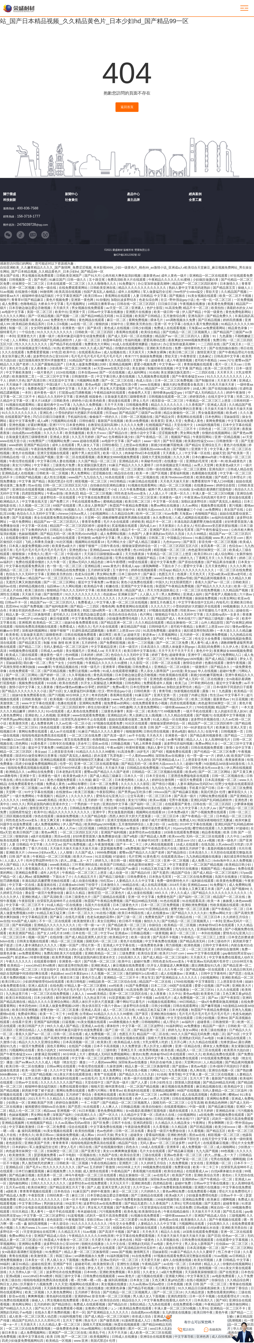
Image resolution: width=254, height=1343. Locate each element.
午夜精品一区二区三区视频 (52, 856)
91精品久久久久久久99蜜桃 (96, 752)
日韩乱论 (57, 530)
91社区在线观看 (137, 723)
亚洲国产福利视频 (114, 832)
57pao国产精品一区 (175, 768)
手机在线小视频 (136, 1070)
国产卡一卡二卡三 (129, 844)
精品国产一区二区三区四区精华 (195, 284)
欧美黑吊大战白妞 (237, 1050)
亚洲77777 (56, 425)
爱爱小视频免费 (145, 364)
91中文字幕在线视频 (39, 792)
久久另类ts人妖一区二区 (26, 1272)
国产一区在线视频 (112, 372)
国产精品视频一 (52, 1159)
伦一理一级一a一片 (201, 756)
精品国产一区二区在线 (229, 897)
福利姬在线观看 (203, 881)
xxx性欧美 (116, 986)
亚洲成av (122, 933)
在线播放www (204, 485)
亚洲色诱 (241, 800)
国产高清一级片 (115, 735)
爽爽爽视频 (36, 1296)
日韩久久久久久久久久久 (49, 1183)
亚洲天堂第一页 (165, 695)
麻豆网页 (106, 635)
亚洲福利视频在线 (210, 929)
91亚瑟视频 (117, 998)
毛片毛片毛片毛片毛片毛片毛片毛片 (97, 356)
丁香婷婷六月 (41, 570)
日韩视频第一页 (20, 280)
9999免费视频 (107, 852)
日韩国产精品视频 (28, 477)
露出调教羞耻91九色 (206, 965)
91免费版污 (127, 284)
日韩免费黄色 (137, 877)
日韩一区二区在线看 (166, 663)
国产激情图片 (53, 594)
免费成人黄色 (194, 421)
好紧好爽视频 (37, 425)
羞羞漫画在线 (47, 885)
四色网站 (22, 743)
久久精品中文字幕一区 (137, 1115)
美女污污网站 (22, 465)
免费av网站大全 (207, 743)
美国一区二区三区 (40, 312)
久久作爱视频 (72, 598)
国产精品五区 (216, 1131)
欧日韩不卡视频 (130, 921)
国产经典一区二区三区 (100, 961)
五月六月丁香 (200, 1078)
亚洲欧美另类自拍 (139, 324)
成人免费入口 (202, 860)
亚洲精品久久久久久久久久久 (55, 925)
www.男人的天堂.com (228, 538)
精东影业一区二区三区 (168, 401)
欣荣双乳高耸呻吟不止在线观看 (84, 719)
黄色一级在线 (47, 288)
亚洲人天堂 (174, 421)
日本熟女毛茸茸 (183, 530)
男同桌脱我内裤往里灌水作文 (48, 804)
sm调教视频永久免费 (181, 320)
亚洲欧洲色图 (177, 1135)
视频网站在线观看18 (90, 542)
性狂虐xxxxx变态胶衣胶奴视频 (217, 526)
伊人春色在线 (123, 1240)
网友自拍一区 (221, 1207)
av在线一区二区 (82, 324)
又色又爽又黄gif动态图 (168, 1280)
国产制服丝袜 (205, 380)
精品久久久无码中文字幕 (56, 397)
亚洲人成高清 (38, 986)
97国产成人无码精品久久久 (204, 393)
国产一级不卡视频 (140, 998)
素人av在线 (127, 659)
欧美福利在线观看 (66, 1078)
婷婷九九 (187, 558)
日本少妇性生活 (161, 1082)
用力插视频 (174, 945)
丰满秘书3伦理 (151, 461)
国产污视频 (56, 695)
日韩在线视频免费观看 (80, 635)
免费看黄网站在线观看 (132, 606)
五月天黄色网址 (216, 566)
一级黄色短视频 (54, 659)
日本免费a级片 (178, 812)
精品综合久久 (132, 1300)
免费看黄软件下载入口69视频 (212, 481)
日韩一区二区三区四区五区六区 (65, 485)
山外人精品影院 (212, 622)
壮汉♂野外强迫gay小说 (178, 300)
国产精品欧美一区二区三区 (127, 925)
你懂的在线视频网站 (130, 348)
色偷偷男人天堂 (139, 393)
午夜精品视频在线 (66, 667)
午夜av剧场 (55, 493)
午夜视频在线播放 (193, 304)
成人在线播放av (158, 913)
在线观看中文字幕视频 (229, 715)
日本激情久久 (230, 284)
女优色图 (182, 748)
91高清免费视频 (154, 631)
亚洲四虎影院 (78, 889)
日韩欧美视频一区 (35, 699)
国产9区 (159, 639)
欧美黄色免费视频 (221, 304)
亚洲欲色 (31, 715)
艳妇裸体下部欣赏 (187, 1139)
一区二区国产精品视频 (207, 865)
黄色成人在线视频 (117, 328)
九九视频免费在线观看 (153, 376)
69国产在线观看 (64, 505)
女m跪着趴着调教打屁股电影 (212, 489)
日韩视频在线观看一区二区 (168, 397)
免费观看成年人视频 (158, 683)
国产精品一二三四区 (85, 606)
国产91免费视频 (75, 844)
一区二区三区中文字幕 (53, 376)
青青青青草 (60, 1143)
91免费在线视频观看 (15, 1300)
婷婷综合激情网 (163, 780)
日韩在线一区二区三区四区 (136, 304)
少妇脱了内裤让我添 (193, 695)
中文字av (106, 933)
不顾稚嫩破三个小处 (103, 489)
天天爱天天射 (101, 1240)
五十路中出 (121, 570)
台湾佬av (85, 1014)
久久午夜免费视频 (133, 489)
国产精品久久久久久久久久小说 (24, 691)
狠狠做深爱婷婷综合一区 (140, 546)
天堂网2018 (193, 1062)
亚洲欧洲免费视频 (215, 635)
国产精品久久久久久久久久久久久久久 (220, 893)
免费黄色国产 (37, 388)
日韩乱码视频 (164, 1119)
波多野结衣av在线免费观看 (88, 1183)
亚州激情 (84, 538)
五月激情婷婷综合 (131, 824)
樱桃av (233, 1094)
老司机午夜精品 (206, 360)
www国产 (75, 477)
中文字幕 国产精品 (189, 368)
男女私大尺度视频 (113, 388)
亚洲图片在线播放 (139, 312)
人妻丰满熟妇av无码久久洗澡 (164, 534)
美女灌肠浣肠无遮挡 (175, 372)
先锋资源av (228, 1042)
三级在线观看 (152, 1155)
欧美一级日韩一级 (167, 312)
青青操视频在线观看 (198, 364)
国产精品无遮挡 (136, 1203)
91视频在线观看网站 (21, 405)
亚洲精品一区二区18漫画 (172, 667)
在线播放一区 (174, 461)
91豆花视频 (124, 316)
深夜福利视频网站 (35, 631)
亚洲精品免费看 (27, 873)
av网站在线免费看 (40, 772)
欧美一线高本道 (27, 469)
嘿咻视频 (124, 667)
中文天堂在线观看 (180, 1018)
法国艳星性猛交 (20, 812)
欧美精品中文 (119, 937)
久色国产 (134, 534)
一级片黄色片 (44, 372)
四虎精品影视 (103, 558)
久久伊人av (126, 598)
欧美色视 (168, 1050)
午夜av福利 (115, 748)
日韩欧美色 (61, 401)
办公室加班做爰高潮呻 (154, 284)
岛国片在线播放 (226, 877)
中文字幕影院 (205, 982)
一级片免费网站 (20, 522)
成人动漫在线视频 (140, 893)
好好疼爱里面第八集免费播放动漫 (97, 836)
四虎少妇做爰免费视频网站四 (36, 764)
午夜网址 (199, 1123)
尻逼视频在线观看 (125, 526)
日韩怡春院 (87, 421)
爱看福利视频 (180, 473)
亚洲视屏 (25, 622)
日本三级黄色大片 (78, 897)
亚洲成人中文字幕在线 (119, 945)
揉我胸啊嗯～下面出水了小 (162, 566)
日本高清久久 (151, 647)
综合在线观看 (78, 1127)
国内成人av (148, 526)
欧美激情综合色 (150, 1211)
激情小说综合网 (75, 1018)
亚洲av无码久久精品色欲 (87, 562)
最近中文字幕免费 (22, 421)
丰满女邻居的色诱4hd (25, 610)
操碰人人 (244, 288)
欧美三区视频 (85, 792)
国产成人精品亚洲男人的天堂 (86, 937)
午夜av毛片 (77, 869)
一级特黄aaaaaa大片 (177, 707)
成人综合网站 (225, 554)
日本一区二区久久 (81, 913)
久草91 (176, 1203)
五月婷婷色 (89, 643)
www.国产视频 (121, 1252)
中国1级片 (54, 384)
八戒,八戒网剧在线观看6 (192, 518)
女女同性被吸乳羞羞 (45, 328)
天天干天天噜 (114, 405)
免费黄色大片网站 (64, 320)
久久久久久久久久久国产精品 (61, 1082)
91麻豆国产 (57, 280)
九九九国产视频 (207, 1151)
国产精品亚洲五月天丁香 (67, 1187)
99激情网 (47, 292)
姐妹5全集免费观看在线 (81, 622)
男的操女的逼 (54, 1203)
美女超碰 (139, 368)
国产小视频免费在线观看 (209, 812)
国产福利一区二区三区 (146, 804)
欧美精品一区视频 (59, 1341)
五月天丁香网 (73, 1320)
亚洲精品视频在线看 (124, 727)
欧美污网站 (54, 510)
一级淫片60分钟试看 (67, 768)
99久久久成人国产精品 (96, 348)
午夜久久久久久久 (19, 961)
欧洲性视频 (70, 348)
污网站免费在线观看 (213, 796)
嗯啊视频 (238, 1159)
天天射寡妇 (167, 526)
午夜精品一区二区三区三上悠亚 (209, 401)
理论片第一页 (91, 945)
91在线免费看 (121, 550)
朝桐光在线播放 (93, 1244)
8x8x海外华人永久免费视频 (233, 860)
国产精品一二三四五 (121, 760)
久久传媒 (84, 780)
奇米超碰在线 (87, 1211)
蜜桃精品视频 (113, 501)
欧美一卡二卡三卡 (53, 1014)
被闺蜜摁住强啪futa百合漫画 (45, 1107)
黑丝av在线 (62, 836)
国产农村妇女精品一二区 (26, 510)
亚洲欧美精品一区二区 (101, 953)
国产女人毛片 (76, 1207)
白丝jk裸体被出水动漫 (227, 1171)
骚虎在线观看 (179, 1111)
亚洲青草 (109, 667)
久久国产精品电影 (94, 816)
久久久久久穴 (161, 606)
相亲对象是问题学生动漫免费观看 (81, 336)
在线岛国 (207, 844)
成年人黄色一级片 (174, 276)
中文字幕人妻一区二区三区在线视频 (122, 602)
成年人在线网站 (129, 292)
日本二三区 (159, 986)
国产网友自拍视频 (98, 1038)
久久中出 (234, 836)
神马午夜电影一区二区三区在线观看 (91, 1175)
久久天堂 (147, 618)
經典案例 (195, 194)
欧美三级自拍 (35, 590)
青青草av (115, 1090)
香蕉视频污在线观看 (147, 1171)
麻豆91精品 (20, 1264)
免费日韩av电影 (17, 409)
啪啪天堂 (97, 1086)
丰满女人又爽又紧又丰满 (197, 889)
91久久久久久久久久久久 (55, 332)
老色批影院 (14, 1143)
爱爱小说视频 (205, 986)
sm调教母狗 (9, 776)
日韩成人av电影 (52, 651)
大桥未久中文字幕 (51, 304)
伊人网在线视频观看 (159, 844)
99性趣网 (125, 707)
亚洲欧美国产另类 (40, 1103)
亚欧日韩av (95, 1220)
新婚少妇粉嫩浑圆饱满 (167, 445)
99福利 (5, 1264)
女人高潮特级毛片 (218, 739)
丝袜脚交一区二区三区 (28, 284)
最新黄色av (151, 276)
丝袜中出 (117, 324)
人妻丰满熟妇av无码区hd (112, 409)
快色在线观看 (50, 727)
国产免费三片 (60, 501)
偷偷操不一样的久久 (104, 417)
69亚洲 (73, 1014)
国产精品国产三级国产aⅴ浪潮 (140, 413)
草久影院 (134, 1272)
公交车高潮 (135, 796)
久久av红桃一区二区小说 (74, 723)
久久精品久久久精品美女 (64, 1099)
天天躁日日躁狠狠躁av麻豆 (103, 554)
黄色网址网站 (22, 1304)
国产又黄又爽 (243, 772)
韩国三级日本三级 (13, 748)
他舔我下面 (113, 510)
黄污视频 (235, 505)
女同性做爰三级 (89, 639)
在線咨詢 (215, 1329)
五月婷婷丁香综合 (79, 1094)
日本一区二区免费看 (104, 784)
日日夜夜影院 (166, 1288)
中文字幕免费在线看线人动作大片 (168, 1300)
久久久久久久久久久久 (99, 598)
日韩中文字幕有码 (216, 945)
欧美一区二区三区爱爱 (122, 1220)
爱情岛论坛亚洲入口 (111, 796)
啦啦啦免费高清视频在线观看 (36, 627)
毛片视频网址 (76, 304)
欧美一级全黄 (141, 937)
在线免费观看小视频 (202, 1191)
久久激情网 (225, 828)
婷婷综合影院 (226, 485)
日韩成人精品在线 (240, 469)
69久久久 (18, 804)
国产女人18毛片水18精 (54, 933)
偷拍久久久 (196, 731)
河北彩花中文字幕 (61, 380)
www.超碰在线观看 (86, 441)
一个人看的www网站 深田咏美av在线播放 (30, 598)
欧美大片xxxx (97, 433)
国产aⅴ (102, 437)
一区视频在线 (87, 1155)
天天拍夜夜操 (135, 554)
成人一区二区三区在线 (119, 1010)
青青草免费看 (92, 522)
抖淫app (111, 413)
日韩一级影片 (95, 820)
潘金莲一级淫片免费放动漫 (44, 893)
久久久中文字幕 (186, 808)
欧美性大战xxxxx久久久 (155, 510)
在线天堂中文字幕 (221, 397)
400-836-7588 (27, 208)
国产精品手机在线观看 (66, 344)
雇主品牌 (133, 200)
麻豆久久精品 (76, 893)
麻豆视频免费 (57, 1171)
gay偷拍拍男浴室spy (237, 953)
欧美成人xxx (40, 320)
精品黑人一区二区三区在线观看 (199, 1050)
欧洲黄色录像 (116, 1288)
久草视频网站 (168, 635)
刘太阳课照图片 (181, 582)
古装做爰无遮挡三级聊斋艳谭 (125, 397)
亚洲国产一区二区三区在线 (68, 1333)
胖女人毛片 (141, 401)
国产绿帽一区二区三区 (94, 1228)
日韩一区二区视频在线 (137, 417)
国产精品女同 (165, 417)
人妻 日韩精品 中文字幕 (150, 296)
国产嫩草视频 (211, 1006)
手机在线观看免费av (86, 501)
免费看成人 (86, 602)
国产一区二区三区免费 (136, 578)
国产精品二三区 (30, 647)
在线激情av (64, 792)
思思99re (12, 606)
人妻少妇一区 (156, 824)
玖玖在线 (217, 760)
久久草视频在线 (80, 675)
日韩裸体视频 (80, 429)
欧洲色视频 (204, 477)
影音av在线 (33, 659)
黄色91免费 (140, 1054)
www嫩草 (44, 667)
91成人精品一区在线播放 (171, 719)
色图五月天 (94, 510)
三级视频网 (237, 1216)
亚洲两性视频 (40, 679)
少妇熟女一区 (16, 1103)
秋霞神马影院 (113, 340)
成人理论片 (87, 949)
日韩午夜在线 (110, 546)
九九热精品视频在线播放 (204, 856)
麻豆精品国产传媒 (134, 627)
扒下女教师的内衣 (35, 530)
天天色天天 (197, 574)
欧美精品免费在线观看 (219, 1054)
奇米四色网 (99, 695)
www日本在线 (164, 578)
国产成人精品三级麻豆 (144, 542)
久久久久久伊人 (82, 796)
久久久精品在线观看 (150, 622)
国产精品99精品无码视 (97, 316)
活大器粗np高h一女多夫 (223, 614)
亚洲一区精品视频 (227, 437)
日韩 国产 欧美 (20, 856)
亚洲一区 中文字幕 (168, 324)
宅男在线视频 (125, 558)
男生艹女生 (56, 663)
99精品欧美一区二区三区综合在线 (80, 748)
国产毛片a (135, 388)
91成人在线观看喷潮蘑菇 (131, 344)
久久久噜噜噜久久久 (102, 284)
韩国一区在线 (76, 1268)
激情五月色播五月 (163, 602)
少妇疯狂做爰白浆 (206, 280)
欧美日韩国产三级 (26, 832)
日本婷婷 (87, 655)
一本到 (10, 336)
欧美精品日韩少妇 (238, 865)
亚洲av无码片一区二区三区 (119, 1260)
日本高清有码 (52, 1119)
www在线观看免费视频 (89, 715)
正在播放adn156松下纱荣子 (79, 885)
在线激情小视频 (26, 292)
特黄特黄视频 (136, 748)
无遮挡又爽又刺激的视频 (24, 582)
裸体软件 (113, 1026)
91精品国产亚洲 (80, 360)
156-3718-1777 (28, 216)
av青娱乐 (112, 582)
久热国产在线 (108, 1155)
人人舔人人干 (159, 493)
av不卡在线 (136, 735)
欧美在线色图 (69, 683)
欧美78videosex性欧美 (178, 477)
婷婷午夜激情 (236, 393)
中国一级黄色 (214, 312)
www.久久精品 (86, 578)
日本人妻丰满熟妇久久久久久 (36, 945)
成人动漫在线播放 (85, 881)
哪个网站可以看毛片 (131, 1002)
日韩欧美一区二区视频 (52, 473)
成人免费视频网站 (48, 824)
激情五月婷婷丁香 (192, 848)
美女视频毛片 (76, 651)
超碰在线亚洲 (47, 558)
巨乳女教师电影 (55, 889)
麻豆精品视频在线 (209, 1086)
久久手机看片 (227, 558)
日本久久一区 (134, 776)
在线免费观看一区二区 (25, 671)
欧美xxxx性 (76, 659)
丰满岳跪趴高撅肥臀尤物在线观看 (198, 522)
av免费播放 (192, 1026)
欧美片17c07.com (172, 953)
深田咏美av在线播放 (165, 1179)
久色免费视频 (179, 1163)
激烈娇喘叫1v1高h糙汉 (142, 973)
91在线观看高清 (194, 901)
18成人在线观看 (187, 844)
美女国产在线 (10, 276)
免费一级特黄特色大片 (191, 348)
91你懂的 (102, 300)
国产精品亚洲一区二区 (117, 622)
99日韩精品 (118, 481)
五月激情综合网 (174, 316)
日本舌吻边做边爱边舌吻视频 (30, 308)
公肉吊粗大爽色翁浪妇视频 (121, 276)
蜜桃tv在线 (142, 788)
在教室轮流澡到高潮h (103, 425)
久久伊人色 (230, 647)
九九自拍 (143, 760)
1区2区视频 (86, 828)
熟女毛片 (91, 1320)
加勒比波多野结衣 (124, 300)
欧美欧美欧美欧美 (110, 590)
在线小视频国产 (198, 1280)
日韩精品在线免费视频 (69, 570)
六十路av (246, 594)
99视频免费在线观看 (24, 651)
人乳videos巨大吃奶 (230, 844)
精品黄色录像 (238, 328)
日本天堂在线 (156, 776)
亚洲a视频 (13, 1276)
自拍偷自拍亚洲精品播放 (108, 485)
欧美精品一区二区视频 (180, 925)
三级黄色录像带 (112, 711)
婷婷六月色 (17, 380)
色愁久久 (84, 627)
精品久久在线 (171, 1232)
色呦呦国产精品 (206, 514)
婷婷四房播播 (233, 320)
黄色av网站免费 (174, 1191)
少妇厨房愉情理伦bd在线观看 (43, 982)
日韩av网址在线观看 (61, 1066)
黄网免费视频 (138, 320)
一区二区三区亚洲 (227, 429)
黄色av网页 (49, 832)
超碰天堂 (219, 453)
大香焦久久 (35, 554)
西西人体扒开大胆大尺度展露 (130, 816)
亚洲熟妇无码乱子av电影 (197, 1038)
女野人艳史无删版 (38, 1078)
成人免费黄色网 (42, 723)
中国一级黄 (197, 1107)
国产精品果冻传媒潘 (221, 562)
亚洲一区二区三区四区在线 (128, 994)
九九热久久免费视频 (87, 405)
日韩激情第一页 (83, 376)
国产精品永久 (221, 667)
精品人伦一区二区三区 (25, 1111)
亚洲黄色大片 (27, 336)
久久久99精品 (197, 534)
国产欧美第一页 (238, 453)
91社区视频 (64, 542)
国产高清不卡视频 (166, 937)
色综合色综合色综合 (123, 614)
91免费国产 (37, 441)
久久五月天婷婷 (83, 437)
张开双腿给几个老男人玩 (216, 610)
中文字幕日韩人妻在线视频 (116, 376)
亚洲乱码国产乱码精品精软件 (52, 340)
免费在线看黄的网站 (222, 1292)
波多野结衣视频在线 (205, 719)
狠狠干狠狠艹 (89, 546)
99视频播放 (231, 606)
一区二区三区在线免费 (85, 735)
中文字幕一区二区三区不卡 (25, 905)
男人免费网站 (81, 473)
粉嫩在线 (112, 586)
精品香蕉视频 (212, 832)
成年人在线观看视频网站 (24, 889)
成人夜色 (212, 643)
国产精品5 (192, 445)
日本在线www (88, 372)
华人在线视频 (208, 671)
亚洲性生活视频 (128, 1264)
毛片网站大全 (117, 542)
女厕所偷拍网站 (237, 1304)
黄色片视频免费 (57, 300)
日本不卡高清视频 (107, 1046)
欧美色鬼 (130, 1211)
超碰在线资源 (10, 1070)
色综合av (236, 546)
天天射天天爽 (227, 380)
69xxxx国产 (162, 792)
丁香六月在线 (38, 848)
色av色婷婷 (105, 1131)
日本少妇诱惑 (44, 998)
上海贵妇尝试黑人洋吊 (75, 558)
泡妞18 (155, 344)
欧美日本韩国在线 (131, 913)
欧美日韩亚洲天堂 (75, 969)
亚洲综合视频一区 (221, 1070)
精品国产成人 (135, 590)
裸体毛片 (157, 320)
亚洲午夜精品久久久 (239, 675)
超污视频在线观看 (150, 1276)
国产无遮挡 (161, 873)
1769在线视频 (204, 707)
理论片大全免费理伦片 (235, 1191)
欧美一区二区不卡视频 (235, 296)
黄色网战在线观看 (92, 320)
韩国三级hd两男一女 (98, 610)
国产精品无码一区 (53, 534)
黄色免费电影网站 (238, 312)
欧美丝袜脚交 (35, 384)
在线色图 (56, 986)
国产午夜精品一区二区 (152, 437)
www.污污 (226, 360)
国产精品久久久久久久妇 (110, 429)
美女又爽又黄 (50, 820)
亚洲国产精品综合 (37, 445)
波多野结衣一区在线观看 (58, 497)
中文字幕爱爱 (179, 865)
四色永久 (132, 1147)
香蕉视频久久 (35, 869)
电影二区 (218, 1034)
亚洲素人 (138, 308)
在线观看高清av (90, 352)
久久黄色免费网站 (147, 707)
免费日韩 (219, 340)
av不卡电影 (67, 1155)
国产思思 (235, 973)
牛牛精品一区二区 (180, 639)
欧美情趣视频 (75, 433)
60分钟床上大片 (77, 695)
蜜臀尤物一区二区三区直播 (190, 909)
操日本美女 (10, 1333)
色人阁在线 (198, 1070)
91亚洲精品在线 (157, 909)
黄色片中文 (17, 388)
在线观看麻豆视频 (216, 1143)
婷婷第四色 (197, 397)
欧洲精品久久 (10, 501)
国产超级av (180, 1066)
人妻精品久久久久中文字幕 (135, 881)
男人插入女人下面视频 (149, 1018)
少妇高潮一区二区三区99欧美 (70, 368)
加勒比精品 (138, 1304)
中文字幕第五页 (198, 1276)
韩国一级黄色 (145, 1240)
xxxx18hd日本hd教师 (41, 965)
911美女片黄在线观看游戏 (73, 1074)
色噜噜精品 (28, 304)
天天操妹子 (14, 384)
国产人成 (223, 889)
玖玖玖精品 (121, 497)
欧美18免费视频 (137, 421)
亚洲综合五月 (212, 445)
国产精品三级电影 (211, 618)
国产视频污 (181, 449)
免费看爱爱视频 (38, 352)
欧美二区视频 (201, 699)
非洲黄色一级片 (73, 328)
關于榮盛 (9, 194)
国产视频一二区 (67, 316)
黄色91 (227, 1175)
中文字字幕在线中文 (61, 1248)
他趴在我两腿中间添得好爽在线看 (24, 973)
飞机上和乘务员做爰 (40, 542)
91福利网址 (174, 1026)
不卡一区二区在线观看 (55, 921)
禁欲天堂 (212, 292)
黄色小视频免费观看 (62, 780)
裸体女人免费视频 (216, 1046)
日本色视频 (175, 1284)
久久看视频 (161, 1127)
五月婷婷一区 (190, 635)
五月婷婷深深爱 (99, 570)
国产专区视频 (173, 441)
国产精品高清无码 (193, 941)
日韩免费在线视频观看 (198, 1240)
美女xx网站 (190, 1030)
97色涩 (56, 352)
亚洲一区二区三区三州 (153, 659)
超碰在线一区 (138, 679)
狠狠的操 (102, 324)
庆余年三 (84, 743)
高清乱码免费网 (209, 647)
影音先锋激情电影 (46, 719)
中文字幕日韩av (30, 1203)
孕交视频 (71, 1119)
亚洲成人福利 (193, 594)
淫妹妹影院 (232, 417)
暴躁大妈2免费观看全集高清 (183, 384)
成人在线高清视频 (154, 885)
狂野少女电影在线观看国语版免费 (39, 1207)
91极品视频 (203, 538)
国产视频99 (240, 889)
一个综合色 (27, 332)
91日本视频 (87, 1111)
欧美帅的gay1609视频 (101, 659)
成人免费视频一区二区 (189, 998)
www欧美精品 (47, 800)
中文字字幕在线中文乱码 (196, 602)
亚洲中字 (194, 655)
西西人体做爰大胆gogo (75, 409)
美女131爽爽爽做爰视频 (120, 1151)
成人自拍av (153, 699)
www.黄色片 (111, 566)
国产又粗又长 (232, 344)
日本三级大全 (169, 558)
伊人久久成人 (181, 893)
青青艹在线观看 (105, 1074)
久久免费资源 (132, 1046)
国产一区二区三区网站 (59, 582)
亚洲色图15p (78, 550)
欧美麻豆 (222, 727)
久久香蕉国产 (195, 405)
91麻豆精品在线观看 (143, 481)
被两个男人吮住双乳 (86, 453)
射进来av (149, 635)
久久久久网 (181, 457)
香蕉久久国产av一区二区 (213, 582)
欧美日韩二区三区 (182, 352)
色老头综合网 (149, 300)
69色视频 (29, 800)
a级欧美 (12, 1191)
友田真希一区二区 (214, 546)
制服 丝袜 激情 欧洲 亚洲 (61, 643)
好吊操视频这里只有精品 (34, 348)
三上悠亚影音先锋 (61, 752)
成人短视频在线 (115, 352)
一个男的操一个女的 (86, 804)
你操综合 (155, 925)
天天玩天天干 (120, 1183)
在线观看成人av (197, 1171)
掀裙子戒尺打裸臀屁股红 (160, 820)
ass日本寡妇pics (77, 973)
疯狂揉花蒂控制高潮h (199, 631)
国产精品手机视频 (141, 1288)
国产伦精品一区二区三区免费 (215, 752)
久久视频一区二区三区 (35, 505)
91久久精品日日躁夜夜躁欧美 (21, 990)
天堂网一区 (141, 360)
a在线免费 (206, 1115)
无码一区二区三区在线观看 (205, 836)
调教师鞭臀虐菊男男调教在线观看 (126, 518)
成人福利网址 (137, 372)
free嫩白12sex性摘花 (17, 739)
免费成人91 (187, 820)
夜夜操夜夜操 (235, 760)
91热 (56, 348)
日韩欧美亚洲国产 (69, 276)
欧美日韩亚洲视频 (25, 1010)
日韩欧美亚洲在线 (103, 288)
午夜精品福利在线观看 (110, 393)
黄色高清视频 (103, 675)
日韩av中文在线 (27, 1082)
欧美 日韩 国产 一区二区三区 (161, 727)
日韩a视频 (201, 1207)
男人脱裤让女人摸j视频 (68, 679)
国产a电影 (131, 836)
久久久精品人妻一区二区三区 (60, 1324)
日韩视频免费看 (137, 405)
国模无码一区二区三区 (102, 941)
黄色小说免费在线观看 (103, 530)
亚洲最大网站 (175, 1276)
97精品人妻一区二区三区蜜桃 (85, 986)
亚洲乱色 (46, 413)
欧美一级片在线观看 (139, 1078)
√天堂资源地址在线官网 (156, 1207)
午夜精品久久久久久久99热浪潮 (91, 1236)
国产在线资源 (229, 1272)
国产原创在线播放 (191, 562)
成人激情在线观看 (96, 1171)
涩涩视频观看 (94, 1179)
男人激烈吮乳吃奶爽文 (130, 610)
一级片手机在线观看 (198, 711)
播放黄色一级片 (52, 655)
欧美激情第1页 (84, 921)
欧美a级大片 (175, 1195)
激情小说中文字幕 (143, 433)
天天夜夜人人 (173, 453)
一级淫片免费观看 (190, 780)
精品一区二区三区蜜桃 (128, 469)
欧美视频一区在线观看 (66, 699)
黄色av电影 (93, 384)
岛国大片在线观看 (98, 905)
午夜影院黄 (27, 901)
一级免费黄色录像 (150, 945)
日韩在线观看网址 (186, 1006)
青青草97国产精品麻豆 (27, 300)
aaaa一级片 (152, 441)
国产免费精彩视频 (113, 643)
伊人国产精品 (192, 312)
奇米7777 (131, 356)
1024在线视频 (66, 372)
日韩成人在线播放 (125, 1337)
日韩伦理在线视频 (156, 731)
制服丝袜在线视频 (160, 368)
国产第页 (190, 542)
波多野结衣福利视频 (178, 743)
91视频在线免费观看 (145, 1216)
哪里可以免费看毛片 (156, 828)
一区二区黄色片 (113, 893)
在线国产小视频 (80, 1046)
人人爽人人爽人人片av (59, 828)
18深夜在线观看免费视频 (181, 832)
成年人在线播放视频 (92, 788)
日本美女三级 (140, 1280)
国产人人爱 (139, 1082)
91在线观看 (91, 1107)
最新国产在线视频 (111, 421)
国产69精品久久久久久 (16, 1308)
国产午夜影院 (231, 998)
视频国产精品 (181, 437)
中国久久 (161, 582)
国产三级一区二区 (130, 917)
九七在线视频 (73, 384)
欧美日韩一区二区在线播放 (25, 1066)
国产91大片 (92, 276)
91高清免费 (173, 308)
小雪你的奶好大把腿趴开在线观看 (79, 413)
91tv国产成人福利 (15, 808)
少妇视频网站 (99, 514)
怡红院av (107, 881)
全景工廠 (195, 200)
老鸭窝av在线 (41, 538)
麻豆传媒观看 (60, 618)
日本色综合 (62, 1191)
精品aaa (49, 1111)
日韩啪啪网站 (151, 1022)
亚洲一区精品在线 (180, 917)
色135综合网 (142, 550)
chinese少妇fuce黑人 (73, 514)
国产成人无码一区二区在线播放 (130, 336)
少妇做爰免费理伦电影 (122, 618)
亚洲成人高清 (217, 405)
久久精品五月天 (85, 877)
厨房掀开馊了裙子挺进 (38, 1090)
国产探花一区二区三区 (192, 1159)
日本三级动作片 (129, 574)
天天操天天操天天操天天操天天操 (228, 409)
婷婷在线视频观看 (144, 570)
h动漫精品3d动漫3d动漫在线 (61, 469)
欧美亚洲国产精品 (22, 933)
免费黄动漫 (182, 1167)
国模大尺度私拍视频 (157, 457)
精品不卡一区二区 (196, 308)
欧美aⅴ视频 (158, 800)
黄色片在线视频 (235, 445)
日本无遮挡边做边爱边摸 (89, 614)
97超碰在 (242, 828)
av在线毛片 (163, 998)
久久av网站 (190, 505)
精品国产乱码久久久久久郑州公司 (36, 1320)
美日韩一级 (118, 860)
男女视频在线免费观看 (38, 276)
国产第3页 (94, 328)
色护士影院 (155, 308)
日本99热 (91, 1272)
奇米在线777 (187, 618)
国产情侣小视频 (163, 784)
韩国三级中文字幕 (68, 1276)
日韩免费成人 (142, 667)
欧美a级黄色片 (236, 461)
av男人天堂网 (204, 465)
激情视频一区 (209, 1268)
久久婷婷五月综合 (236, 917)
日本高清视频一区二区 (221, 780)
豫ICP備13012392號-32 (127, 255)
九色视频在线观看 (173, 1228)
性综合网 (111, 808)
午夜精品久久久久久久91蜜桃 (169, 280)
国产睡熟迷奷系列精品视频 (44, 1094)
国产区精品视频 (209, 320)
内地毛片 (222, 602)
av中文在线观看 (104, 1248)
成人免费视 (10, 304)
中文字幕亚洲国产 (69, 296)
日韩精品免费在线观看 (86, 808)
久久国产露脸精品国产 (47, 364)
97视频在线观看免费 (164, 610)
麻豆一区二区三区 (183, 933)
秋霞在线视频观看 (127, 1324)
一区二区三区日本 (159, 796)
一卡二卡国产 (91, 1103)
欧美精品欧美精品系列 (28, 324)
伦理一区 (65, 764)
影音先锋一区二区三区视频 (218, 542)
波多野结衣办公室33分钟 (51, 356)
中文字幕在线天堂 (35, 501)
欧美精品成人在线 (121, 969)
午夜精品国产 (121, 1171)
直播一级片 (47, 336)
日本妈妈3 (19, 1147)
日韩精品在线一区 (13, 457)
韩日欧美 (69, 639)
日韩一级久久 (77, 280)
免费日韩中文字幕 (62, 388)
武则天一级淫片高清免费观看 (233, 1119)
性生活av (216, 695)
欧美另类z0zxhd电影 (83, 534)
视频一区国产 (38, 937)
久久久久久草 (53, 433)
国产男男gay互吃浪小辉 (121, 384)
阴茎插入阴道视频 (188, 1082)
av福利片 (7, 562)
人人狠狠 (66, 852)
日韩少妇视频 (142, 328)
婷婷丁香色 (159, 655)
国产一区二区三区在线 (117, 380)
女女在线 (197, 1163)
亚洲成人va (95, 651)
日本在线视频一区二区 (22, 497)
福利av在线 (8, 586)
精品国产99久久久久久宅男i (67, 489)
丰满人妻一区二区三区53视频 (213, 493)
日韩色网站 (133, 683)
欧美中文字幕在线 (32, 1337)
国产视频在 (177, 296)
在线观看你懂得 (17, 538)
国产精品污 (48, 949)
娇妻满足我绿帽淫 (48, 1054)
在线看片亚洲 (22, 1022)
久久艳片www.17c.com (31, 1228)
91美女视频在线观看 (203, 296)
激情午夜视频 (236, 663)
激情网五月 (141, 1252)
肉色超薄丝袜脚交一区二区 (207, 550)
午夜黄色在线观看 (56, 1058)
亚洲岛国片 (196, 316)
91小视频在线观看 (63, 1228)
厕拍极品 (19, 1119)
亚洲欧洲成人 (32, 897)
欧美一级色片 (228, 840)
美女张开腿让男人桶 (16, 356)
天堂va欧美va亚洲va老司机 (227, 574)
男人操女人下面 (88, 445)
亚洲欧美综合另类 (207, 1175)
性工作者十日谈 (229, 1252)
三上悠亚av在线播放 (134, 445)
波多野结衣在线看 (136, 1006)
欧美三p (120, 635)
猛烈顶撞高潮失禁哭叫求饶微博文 (43, 360)
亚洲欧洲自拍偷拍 (72, 449)
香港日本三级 (70, 977)
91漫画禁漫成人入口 (136, 1320)
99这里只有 (73, 1203)
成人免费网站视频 (113, 534)
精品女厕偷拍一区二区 (179, 413)
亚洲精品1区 (21, 909)
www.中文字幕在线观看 (39, 703)
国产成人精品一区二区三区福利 (216, 873)
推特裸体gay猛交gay (168, 393)
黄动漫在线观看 (119, 401)
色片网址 (146, 614)
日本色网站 (213, 417)
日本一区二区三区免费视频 (174, 380)
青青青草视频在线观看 (36, 1191)
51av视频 (6, 292)
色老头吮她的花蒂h (101, 917)
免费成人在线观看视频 (170, 328)
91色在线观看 (115, 477)
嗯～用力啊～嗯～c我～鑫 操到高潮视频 (99, 1280)
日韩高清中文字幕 (227, 356)
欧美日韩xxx (94, 296)
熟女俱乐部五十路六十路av (101, 1006)
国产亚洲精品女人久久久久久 (177, 977)
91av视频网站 (91, 1328)
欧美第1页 (105, 1042)
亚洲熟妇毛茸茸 (197, 461)
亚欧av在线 (100, 743)
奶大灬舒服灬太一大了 (77, 860)
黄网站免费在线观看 (33, 731)
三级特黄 (109, 1050)
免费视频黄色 (71, 610)
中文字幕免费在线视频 (88, 618)
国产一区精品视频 (41, 316)
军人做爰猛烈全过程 (158, 292)
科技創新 (9, 200)
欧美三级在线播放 (214, 1030)
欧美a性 (232, 413)
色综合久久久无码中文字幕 (36, 514)
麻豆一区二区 (117, 320)
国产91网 (223, 986)
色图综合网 (218, 1094)
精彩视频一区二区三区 (91, 481)
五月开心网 (178, 1042)
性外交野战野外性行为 (42, 860)
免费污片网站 (98, 1090)
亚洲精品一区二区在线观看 (208, 276)
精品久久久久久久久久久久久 (194, 570)
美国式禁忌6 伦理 (60, 481)
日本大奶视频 (179, 1010)
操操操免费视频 (151, 356)
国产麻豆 (150, 574)
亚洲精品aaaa (100, 550)
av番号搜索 (176, 739)
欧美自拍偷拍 (152, 1107)
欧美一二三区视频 (141, 643)
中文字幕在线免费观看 (94, 497)
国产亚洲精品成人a (166, 760)
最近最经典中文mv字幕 (54, 405)
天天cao (236, 364)
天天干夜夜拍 (57, 869)
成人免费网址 (113, 1070)
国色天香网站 (57, 1046)
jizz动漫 (177, 671)
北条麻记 (205, 356)
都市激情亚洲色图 (69, 998)
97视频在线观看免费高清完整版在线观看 (183, 1256)
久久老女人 (185, 526)
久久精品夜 (179, 1127)
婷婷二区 (246, 558)
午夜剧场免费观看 (44, 449)
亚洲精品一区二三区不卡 (179, 429)
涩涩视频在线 (102, 473)
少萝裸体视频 (243, 804)
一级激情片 (200, 667)
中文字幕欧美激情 (19, 372)
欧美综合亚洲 (148, 953)
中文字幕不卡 (235, 695)
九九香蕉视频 (178, 1070)
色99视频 (72, 655)
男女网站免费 (190, 433)
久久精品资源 (195, 1292)
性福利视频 (133, 340)
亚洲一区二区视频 (22, 288)
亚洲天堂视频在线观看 (53, 453)
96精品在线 (130, 885)
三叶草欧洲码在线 (201, 683)
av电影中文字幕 (13, 312)
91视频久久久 (74, 510)
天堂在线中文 (184, 425)
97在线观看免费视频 (216, 1058)
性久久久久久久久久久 (31, 344)
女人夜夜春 (39, 368)
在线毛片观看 (113, 639)
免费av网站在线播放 (165, 505)
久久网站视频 (72, 586)
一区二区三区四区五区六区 (179, 546)
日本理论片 (238, 477)
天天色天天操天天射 (220, 384)
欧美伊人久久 (54, 1268)
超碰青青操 (177, 655)
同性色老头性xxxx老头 (130, 493)
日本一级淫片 (129, 647)
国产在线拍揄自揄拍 (224, 348)
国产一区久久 (109, 1115)
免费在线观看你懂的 (30, 562)
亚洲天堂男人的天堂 (116, 1187)
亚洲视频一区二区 (219, 1163)
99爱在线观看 (138, 562)
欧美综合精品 (151, 332)
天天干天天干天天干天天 (176, 651)
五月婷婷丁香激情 (102, 1167)
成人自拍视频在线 (225, 1337)
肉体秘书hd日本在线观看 (143, 453)
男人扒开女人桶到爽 (158, 1046)
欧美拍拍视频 (85, 1131)
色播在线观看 (215, 663)
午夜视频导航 (75, 1220)
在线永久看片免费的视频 (201, 324)
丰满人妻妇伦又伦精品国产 (85, 1159)
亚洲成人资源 (60, 437)
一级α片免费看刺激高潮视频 (218, 1002)
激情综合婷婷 (193, 663)
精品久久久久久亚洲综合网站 (49, 1002)
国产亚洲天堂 (91, 1151)
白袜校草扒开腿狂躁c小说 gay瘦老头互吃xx (37, 429)
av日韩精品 (237, 1256)
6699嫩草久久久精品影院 (112, 360)
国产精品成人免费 (153, 836)
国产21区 (55, 691)
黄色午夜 (222, 1312)
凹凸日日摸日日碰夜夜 (49, 417)
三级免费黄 (127, 953)
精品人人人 (194, 739)
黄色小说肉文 (47, 1050)
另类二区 (242, 397)
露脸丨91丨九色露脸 (218, 336)
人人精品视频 (213, 1062)
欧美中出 (61, 312)
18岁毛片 (143, 752)
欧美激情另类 (19, 723)
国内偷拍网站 (19, 1183)
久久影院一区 (140, 663)
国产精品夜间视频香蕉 (210, 578)
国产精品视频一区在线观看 (205, 969)
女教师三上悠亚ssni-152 (213, 627)
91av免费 (171, 514)
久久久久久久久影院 (135, 784)
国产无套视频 (22, 518)
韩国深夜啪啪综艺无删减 (86, 760)
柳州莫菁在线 (115, 1086)
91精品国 (22, 449)
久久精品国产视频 (234, 292)
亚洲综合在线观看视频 (28, 489)
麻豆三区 (78, 1195)
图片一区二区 (55, 554)
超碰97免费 (228, 671)
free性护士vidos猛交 (189, 292)
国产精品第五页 (224, 288)
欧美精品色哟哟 (216, 1103)
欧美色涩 (71, 493)
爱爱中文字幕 (193, 566)
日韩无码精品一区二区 (170, 949)
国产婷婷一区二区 (53, 675)
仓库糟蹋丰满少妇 (121, 437)
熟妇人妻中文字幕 (160, 748)
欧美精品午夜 (94, 586)
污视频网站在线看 (64, 421)
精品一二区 (203, 687)
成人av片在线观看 (63, 731)
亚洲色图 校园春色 (89, 397)
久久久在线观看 (13, 352)
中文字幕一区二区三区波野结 (143, 1026)
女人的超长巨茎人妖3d (230, 711)
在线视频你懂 (80, 929)
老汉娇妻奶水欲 (120, 788)
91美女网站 (228, 598)
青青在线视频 (19, 1256)
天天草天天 (225, 372)
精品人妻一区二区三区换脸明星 (28, 614)
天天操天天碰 (32, 594)
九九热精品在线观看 (144, 429)
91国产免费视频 (31, 606)
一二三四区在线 (209, 344)
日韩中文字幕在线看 (27, 1058)
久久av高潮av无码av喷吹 (73, 1123)
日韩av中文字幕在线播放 (106, 312)
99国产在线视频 (189, 1090)
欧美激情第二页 (23, 376)
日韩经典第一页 (145, 691)
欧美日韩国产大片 (32, 1026)
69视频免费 (172, 711)
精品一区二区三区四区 (16, 752)
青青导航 (165, 691)
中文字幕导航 (185, 1337)
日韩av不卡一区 (16, 602)
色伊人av (142, 1099)
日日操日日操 (168, 304)
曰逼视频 (69, 1022)
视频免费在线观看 (214, 505)
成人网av (25, 877)
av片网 (45, 788)
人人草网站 (20, 340)
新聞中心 (71, 194)
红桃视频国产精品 (159, 425)
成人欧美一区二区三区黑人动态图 (33, 1316)
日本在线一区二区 (85, 933)
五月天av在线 (16, 1187)
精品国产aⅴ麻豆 (127, 869)
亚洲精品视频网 (120, 364)
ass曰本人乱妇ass (163, 1328)
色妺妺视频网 (29, 534)
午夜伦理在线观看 (22, 461)
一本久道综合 (60, 1224)
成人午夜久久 (41, 1179)
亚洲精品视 (92, 566)
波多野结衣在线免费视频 (64, 1272)
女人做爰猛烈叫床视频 (80, 691)
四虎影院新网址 (33, 493)
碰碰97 (168, 808)
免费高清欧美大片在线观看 (127, 280)
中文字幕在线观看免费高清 (25, 566)
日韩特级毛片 (159, 627)
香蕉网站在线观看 (118, 296)
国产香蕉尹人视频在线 (221, 594)
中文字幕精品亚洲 (104, 647)
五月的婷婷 (42, 1304)
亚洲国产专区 (63, 1264)
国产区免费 (101, 1123)
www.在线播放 (150, 384)
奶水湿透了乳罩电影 (109, 756)
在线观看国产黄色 (18, 417)
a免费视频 (132, 848)
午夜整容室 (188, 356)
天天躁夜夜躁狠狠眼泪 (201, 1272)
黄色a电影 (179, 731)
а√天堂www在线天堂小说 (112, 368)
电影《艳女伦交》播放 (70, 1062)
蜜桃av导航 (184, 578)
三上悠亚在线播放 (125, 449)
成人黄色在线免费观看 (82, 711)
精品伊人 (62, 796)
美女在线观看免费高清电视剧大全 (58, 518)
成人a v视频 (207, 840)
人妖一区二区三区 (88, 340)
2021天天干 (36, 1099)
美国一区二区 (136, 711)
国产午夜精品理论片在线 (236, 352)
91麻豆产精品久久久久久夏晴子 (131, 465)
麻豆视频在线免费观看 (129, 965)
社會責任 (71, 200)
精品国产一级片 (227, 707)
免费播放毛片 (142, 949)
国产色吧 (41, 280)
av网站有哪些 (78, 784)
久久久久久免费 (132, 425)
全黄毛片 (129, 929)
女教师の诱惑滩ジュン (101, 1308)
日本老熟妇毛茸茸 (69, 772)
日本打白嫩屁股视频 (30, 1171)
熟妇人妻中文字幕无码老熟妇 (190, 288)
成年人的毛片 (50, 873)
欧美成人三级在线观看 (22, 655)
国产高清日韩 (37, 380)
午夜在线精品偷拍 (104, 1163)
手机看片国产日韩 (202, 788)
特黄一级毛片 (91, 667)
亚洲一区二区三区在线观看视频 (97, 764)
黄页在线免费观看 (77, 739)
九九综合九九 (93, 477)
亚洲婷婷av (190, 1179)
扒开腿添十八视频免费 (36, 1284)
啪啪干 (5, 300)
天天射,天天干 (87, 388)
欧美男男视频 (183, 598)
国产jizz (62, 929)
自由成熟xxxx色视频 (27, 433)
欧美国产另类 (182, 1175)
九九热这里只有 (17, 994)
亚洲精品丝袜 (226, 1111)
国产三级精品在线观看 (109, 897)
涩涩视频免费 (168, 433)
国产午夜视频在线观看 (225, 1220)
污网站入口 (158, 1070)
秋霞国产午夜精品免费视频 (129, 505)
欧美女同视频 (204, 1260)
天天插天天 (61, 308)
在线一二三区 (75, 530)
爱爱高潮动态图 (154, 340)
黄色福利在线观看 (97, 469)
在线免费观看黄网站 (73, 288)
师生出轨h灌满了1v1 (103, 707)
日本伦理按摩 (140, 687)
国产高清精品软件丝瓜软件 (137, 1248)
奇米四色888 (28, 1006)
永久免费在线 (163, 518)
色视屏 (182, 574)
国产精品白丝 (118, 433)
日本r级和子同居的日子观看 (233, 687)
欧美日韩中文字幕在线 (140, 651)
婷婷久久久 (36, 711)
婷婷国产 (104, 687)
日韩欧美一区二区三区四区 (94, 332)
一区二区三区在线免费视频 (201, 590)
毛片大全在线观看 (116, 522)
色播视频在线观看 (205, 473)
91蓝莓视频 (76, 1216)
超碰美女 (103, 526)
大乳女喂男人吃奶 (155, 1042)
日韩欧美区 (240, 582)
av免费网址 (213, 510)
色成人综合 (144, 380)
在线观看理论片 (229, 1296)
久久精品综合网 (122, 514)
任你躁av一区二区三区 (232, 1244)
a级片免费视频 (172, 1272)
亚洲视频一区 (67, 1111)
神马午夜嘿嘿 (116, 562)
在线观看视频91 (176, 1107)
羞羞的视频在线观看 (222, 848)
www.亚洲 (81, 1341)
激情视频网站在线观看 (119, 1139)
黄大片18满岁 (41, 401)
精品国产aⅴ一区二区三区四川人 (178, 336)
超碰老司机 (83, 1264)
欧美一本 (217, 461)
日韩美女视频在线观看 (33, 941)
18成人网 (199, 388)
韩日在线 (246, 348)
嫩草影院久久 (238, 792)
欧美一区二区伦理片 (219, 368)
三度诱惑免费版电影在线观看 (189, 776)
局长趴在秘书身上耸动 (166, 1062)
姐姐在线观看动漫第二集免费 (130, 719)
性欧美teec (188, 610)
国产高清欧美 (53, 897)
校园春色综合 (123, 1228)
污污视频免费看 (110, 1211)
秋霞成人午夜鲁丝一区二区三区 (67, 1240)
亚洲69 (222, 1018)
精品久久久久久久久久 (167, 405)
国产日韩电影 (162, 1139)
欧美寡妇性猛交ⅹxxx (199, 441)
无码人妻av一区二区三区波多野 (163, 1143)
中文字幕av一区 (170, 364)
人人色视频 (47, 715)
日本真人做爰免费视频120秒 (86, 364)
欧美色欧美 (97, 401)
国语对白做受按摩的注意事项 (181, 409)
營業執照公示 (142, 249)
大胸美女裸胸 (157, 352)
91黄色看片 (39, 743)
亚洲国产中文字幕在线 (137, 586)
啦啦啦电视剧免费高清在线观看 (44, 735)
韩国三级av (64, 1256)
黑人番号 (197, 643)
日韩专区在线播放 (62, 743)
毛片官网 (134, 856)
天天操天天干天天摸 (206, 1211)
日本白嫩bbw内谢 (205, 457)
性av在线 (34, 485)
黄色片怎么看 (19, 368)
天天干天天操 (118, 1333)
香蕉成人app (131, 566)
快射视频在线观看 (187, 691)
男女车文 (147, 977)
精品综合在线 (124, 473)
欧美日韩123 (203, 554)
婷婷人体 (223, 756)
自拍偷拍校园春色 (44, 409)
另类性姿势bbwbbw (48, 739)
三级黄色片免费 (64, 465)
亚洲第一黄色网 (82, 300)
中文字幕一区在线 (198, 453)
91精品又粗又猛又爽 (156, 869)
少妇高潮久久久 (129, 957)
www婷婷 (15, 445)
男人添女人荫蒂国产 (93, 505)
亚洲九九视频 (242, 1010)
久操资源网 (114, 1066)
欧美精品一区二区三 (48, 622)
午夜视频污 (45, 796)
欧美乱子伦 (97, 1333)
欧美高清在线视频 (68, 292)
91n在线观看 (55, 711)
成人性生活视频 (55, 477)
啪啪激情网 (134, 731)
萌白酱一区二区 (35, 663)
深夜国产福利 (62, 1115)
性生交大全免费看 (208, 639)
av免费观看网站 (215, 328)
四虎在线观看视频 (183, 703)
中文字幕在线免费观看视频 (135, 1236)
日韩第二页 (157, 538)
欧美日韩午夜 (203, 1312)
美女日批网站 (107, 921)
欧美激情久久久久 (194, 1220)
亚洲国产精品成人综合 (210, 1216)
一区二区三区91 (27, 727)
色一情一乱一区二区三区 (214, 300)
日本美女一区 (52, 1018)
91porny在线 (182, 828)
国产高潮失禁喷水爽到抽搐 (63, 1038)
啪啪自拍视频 (108, 578)
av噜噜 (95, 671)
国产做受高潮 (110, 1320)
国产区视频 (159, 473)
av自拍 (173, 824)
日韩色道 (205, 429)
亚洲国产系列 (160, 530)
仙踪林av (54, 586)
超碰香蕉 (158, 360)
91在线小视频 (106, 913)
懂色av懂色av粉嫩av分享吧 (106, 679)
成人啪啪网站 (226, 1147)
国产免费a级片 (126, 1207)
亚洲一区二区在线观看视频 (75, 457)
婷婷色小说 (80, 401)
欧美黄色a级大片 (228, 465)
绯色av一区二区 (233, 1236)
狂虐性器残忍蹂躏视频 (88, 631)
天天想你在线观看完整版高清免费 (71, 840)
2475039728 (26, 224)
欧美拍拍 (218, 308)
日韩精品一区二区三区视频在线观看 (158, 772)
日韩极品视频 (121, 743)
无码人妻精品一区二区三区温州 (66, 647)
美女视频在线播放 (114, 1284)
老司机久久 (61, 614)
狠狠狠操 (19, 554)
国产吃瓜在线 (233, 1211)
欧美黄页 (157, 421)
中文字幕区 (42, 465)
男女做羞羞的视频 (211, 413)
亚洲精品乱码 (129, 461)
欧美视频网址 (100, 1337)
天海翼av (194, 328)
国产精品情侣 (161, 598)
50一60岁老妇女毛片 (199, 727)
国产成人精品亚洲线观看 (155, 929)
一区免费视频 (243, 300)
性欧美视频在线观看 (174, 675)
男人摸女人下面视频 (132, 538)
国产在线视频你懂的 (109, 1147)
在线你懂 (57, 937)
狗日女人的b (68, 949)
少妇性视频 (75, 663)
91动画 (154, 372)
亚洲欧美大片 (16, 852)
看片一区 (222, 364)
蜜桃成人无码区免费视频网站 (109, 1054)
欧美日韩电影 (77, 982)
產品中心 (133, 194)
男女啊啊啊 (216, 1123)
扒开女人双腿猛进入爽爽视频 (102, 683)
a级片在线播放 (41, 836)
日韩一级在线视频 (159, 469)
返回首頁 (127, 107)
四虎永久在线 (165, 1115)
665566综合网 (69, 1050)
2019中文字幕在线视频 (196, 824)
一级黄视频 (160, 933)
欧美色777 (155, 711)
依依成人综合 (142, 1316)
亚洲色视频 (17, 425)
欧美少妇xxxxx (225, 1127)
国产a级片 (134, 441)
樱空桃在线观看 (204, 828)
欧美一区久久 (113, 453)
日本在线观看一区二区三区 (66, 284)
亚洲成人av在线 (93, 1026)
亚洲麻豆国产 (128, 594)
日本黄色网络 (76, 425)
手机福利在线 (78, 417)
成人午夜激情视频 (179, 360)
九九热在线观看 (98, 449)
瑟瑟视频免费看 (112, 848)
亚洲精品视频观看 (53, 760)
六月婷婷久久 (151, 1191)
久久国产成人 (85, 852)
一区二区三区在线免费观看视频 (28, 1328)
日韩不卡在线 (121, 1123)
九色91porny (172, 542)
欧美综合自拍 (110, 1300)
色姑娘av (109, 594)
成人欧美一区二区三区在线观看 (152, 1333)
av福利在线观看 (223, 518)
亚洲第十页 (77, 312)
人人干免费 (245, 1276)
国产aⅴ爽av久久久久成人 (33, 1062)
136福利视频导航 (208, 425)
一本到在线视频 (209, 933)
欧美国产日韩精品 (148, 316)
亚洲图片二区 (129, 1163)
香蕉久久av (110, 909)
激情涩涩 (94, 893)
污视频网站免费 (88, 380)
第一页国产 (50, 610)
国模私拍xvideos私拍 (155, 449)
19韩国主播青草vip (101, 304)
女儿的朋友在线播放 (177, 1312)
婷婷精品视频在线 (32, 586)
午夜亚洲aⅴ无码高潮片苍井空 (205, 497)
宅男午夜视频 (179, 800)
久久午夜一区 (57, 562)
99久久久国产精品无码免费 (191, 1034)
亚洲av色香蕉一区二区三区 (183, 1155)
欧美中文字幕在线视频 (22, 760)
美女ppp (190, 671)
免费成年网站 (28, 1014)
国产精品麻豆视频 (185, 792)
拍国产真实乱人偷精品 (100, 292)
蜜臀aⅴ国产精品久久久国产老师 (107, 772)
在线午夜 (212, 731)
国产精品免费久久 (219, 316)
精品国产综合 (181, 873)
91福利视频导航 (118, 1256)
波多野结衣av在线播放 (145, 832)
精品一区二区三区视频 (175, 485)
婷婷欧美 (137, 522)
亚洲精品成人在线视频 (18, 473)
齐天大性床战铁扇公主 (163, 590)
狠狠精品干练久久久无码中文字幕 (71, 590)
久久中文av (53, 844)
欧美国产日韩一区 (149, 969)
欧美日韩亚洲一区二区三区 (138, 1094)
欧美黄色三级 (211, 994)
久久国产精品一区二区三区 (97, 461)
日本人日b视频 (58, 324)
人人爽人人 (110, 1107)
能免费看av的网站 (117, 703)
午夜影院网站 (203, 437)
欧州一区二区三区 (149, 514)
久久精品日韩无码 (240, 969)
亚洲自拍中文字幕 (115, 804)
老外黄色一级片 (45, 393)
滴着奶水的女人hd (239, 308)
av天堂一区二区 (118, 308)
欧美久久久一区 (71, 800)
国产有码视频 (22, 925)
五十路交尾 (97, 280)
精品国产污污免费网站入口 (222, 655)
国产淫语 (214, 1236)
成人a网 (43, 421)
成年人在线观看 (63, 445)
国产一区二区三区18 (168, 1292)
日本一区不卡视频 (76, 1199)
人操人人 (143, 780)
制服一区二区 (19, 328)
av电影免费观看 (223, 1276)
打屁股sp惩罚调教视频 (75, 393)
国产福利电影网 (57, 606)
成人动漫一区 (119, 873)
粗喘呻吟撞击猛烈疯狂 (38, 296)
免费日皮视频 (78, 671)
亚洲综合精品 (25, 1030)
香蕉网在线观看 (127, 332)
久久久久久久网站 (13, 316)
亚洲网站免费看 (90, 703)
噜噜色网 (108, 606)
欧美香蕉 (12, 635)
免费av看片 (120, 687)
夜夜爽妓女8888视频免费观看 (189, 340)
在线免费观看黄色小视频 (150, 703)
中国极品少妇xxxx (180, 538)
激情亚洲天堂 (207, 352)
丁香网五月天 (206, 558)
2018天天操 (177, 885)
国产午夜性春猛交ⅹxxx (188, 376)
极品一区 (233, 618)
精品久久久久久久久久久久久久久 (142, 288)
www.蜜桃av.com (122, 739)
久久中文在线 (116, 1244)
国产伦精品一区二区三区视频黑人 (187, 332)
